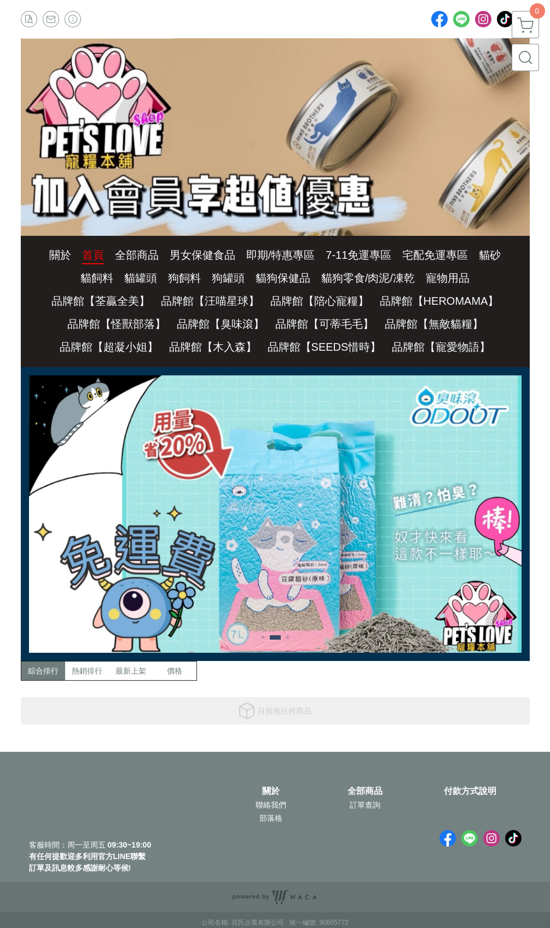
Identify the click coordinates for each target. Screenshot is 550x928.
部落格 (270, 818)
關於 (271, 791)
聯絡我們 (271, 805)
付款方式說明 (470, 791)
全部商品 (365, 791)
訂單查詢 (365, 805)
